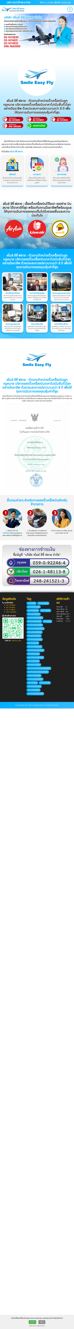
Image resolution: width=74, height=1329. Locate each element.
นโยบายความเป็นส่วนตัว (37, 1326)
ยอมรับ (32, 1322)
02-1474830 (49, 2)
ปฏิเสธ (42, 1322)
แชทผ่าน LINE (66, 2)
